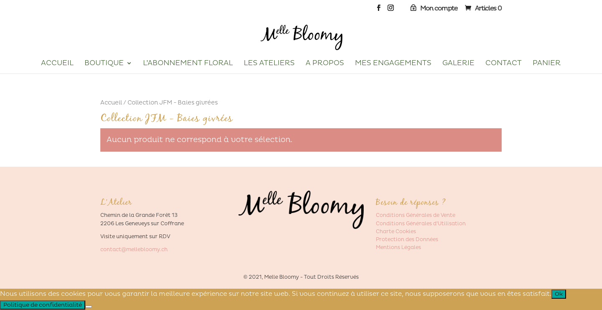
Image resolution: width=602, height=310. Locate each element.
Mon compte (438, 9)
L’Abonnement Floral (188, 63)
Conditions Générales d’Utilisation (421, 224)
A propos (325, 63)
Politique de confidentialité (42, 305)
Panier (547, 63)
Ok (559, 294)
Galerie (458, 63)
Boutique (104, 63)
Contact (503, 63)
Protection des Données (407, 239)
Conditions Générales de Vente (415, 215)
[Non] (88, 306)
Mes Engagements (393, 63)
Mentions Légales (398, 247)
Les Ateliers (269, 63)
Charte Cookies (396, 232)
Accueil (57, 63)
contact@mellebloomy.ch (134, 249)
